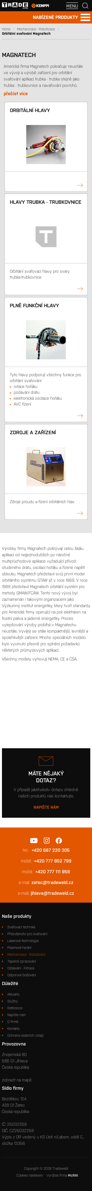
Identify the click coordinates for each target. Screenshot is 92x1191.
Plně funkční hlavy (34, 305)
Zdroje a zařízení (33, 432)
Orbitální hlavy (30, 110)
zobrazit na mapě (17, 1080)
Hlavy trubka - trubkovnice (45, 202)
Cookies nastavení (29, 1175)
